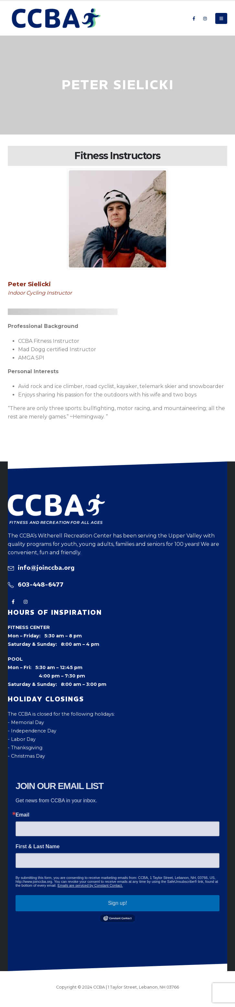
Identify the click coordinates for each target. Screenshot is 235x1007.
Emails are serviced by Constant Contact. (90, 885)
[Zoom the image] (56, 498)
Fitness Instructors (117, 156)
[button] (221, 18)
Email (22, 815)
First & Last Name (38, 846)
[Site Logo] (56, 18)
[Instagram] (204, 18)
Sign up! (117, 903)
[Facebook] (193, 18)
